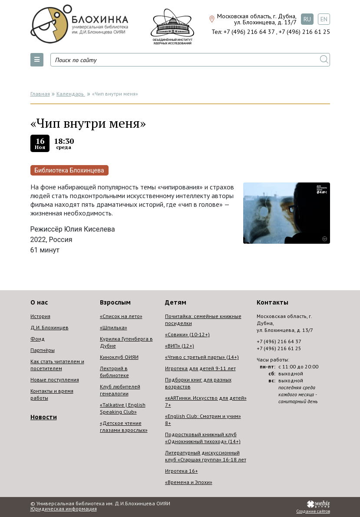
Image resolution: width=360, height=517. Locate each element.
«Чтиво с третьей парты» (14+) (202, 357)
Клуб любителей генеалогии (120, 390)
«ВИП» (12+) (179, 345)
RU (307, 19)
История (40, 316)
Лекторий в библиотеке (114, 371)
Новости (43, 417)
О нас (39, 302)
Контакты (272, 302)
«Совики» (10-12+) (187, 334)
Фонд (37, 338)
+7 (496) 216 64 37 (249, 32)
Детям (175, 302)
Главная (40, 93)
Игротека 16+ (181, 470)
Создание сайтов (313, 511)
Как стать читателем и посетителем (57, 364)
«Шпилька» (113, 327)
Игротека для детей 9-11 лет (200, 368)
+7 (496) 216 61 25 (304, 32)
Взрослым (115, 302)
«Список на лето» (121, 316)
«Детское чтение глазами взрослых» (124, 426)
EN (323, 19)
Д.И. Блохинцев (49, 327)
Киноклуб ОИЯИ (119, 357)
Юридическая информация (63, 508)
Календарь (70, 93)
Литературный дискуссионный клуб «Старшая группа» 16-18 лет (205, 456)
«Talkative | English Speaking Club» (122, 408)
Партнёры (42, 350)
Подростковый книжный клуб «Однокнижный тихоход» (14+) (203, 437)
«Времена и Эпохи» (188, 482)
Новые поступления (54, 379)
